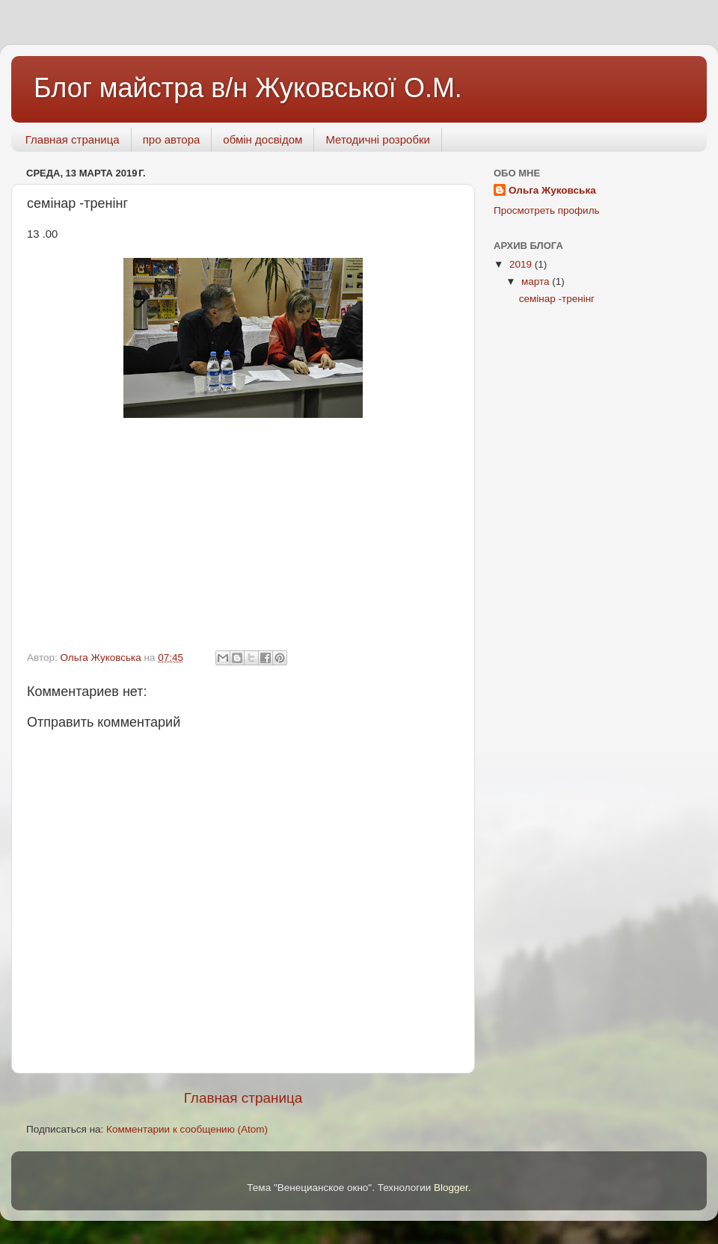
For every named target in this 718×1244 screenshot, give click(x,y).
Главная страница (72, 139)
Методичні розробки (377, 139)
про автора (171, 139)
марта (536, 281)
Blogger (451, 1187)
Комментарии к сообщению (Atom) (187, 1129)
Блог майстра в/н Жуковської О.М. (248, 88)
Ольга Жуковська (552, 190)
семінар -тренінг (557, 298)
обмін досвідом (262, 139)
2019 (522, 264)
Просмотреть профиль (547, 210)
